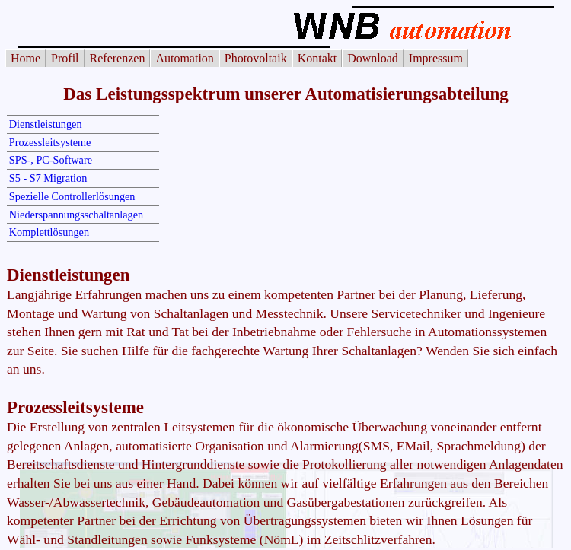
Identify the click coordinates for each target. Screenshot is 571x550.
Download (372, 58)
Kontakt (317, 58)
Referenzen (117, 58)
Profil (64, 58)
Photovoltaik (256, 58)
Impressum (436, 58)
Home (25, 58)
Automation (184, 58)
